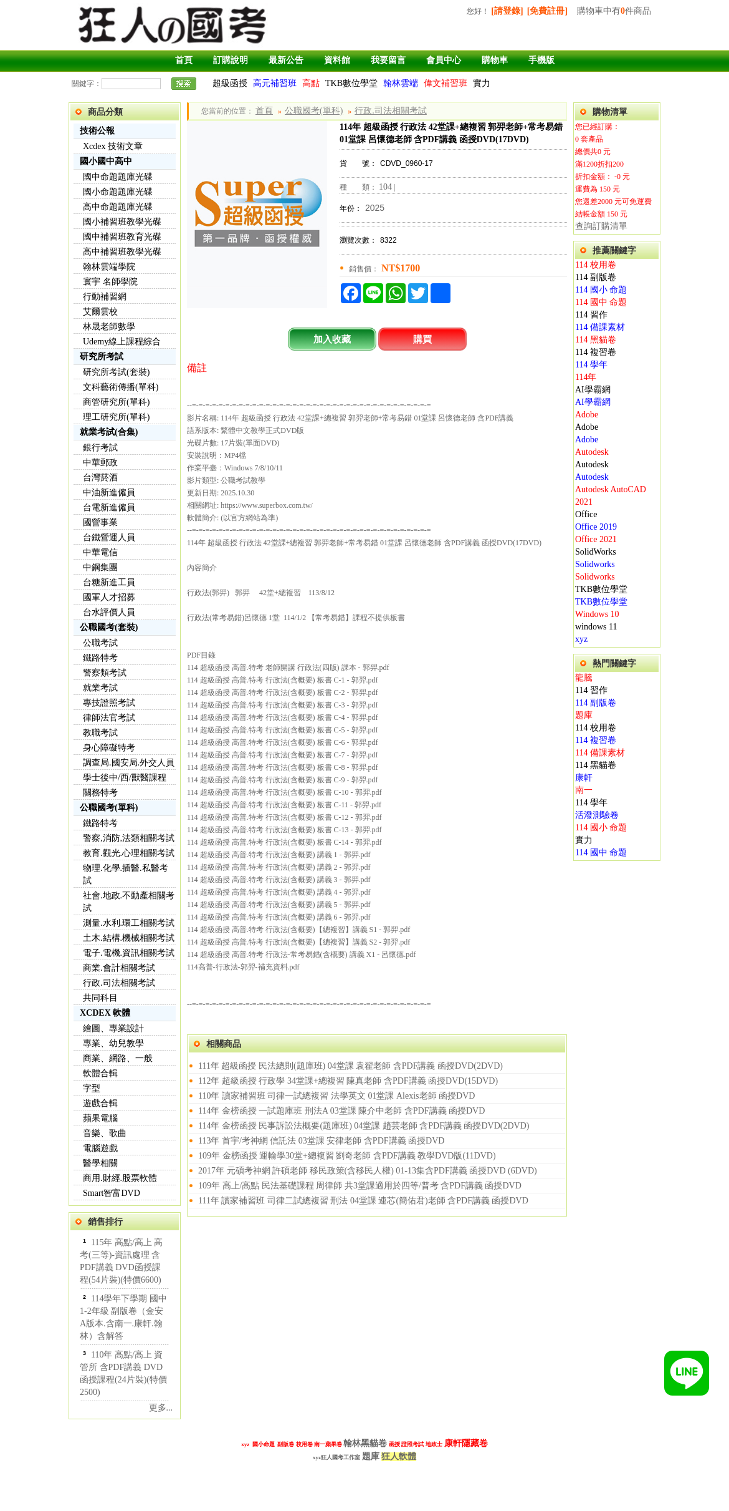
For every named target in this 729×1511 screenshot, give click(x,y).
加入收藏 (332, 339)
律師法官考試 (109, 717)
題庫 (584, 715)
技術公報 (97, 130)
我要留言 (388, 60)
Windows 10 (597, 614)
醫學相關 (100, 1163)
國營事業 (100, 522)
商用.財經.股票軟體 (120, 1178)
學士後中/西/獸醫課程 (124, 777)
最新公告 (286, 60)
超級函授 (229, 83)
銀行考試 (100, 447)
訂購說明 (230, 60)
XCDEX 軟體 (105, 1013)
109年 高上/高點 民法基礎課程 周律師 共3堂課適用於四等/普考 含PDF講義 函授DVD (360, 1185)
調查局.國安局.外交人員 (128, 762)
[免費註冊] (547, 11)
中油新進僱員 (109, 492)
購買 (422, 339)
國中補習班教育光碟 (122, 236)
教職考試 (100, 732)
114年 (585, 377)
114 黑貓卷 (595, 339)
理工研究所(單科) (116, 417)
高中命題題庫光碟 (118, 206)
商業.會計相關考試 (119, 968)
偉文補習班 (445, 83)
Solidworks (595, 564)
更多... (161, 1407)
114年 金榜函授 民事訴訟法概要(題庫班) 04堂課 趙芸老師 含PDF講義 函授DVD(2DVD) (363, 1125)
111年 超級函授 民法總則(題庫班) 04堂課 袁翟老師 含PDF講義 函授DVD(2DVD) (350, 1066)
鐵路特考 (100, 658)
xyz (581, 639)
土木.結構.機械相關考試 (128, 938)
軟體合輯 (100, 1073)
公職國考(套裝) (109, 627)
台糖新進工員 (109, 582)
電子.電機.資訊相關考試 (128, 953)
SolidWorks (595, 551)
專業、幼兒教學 (113, 1043)
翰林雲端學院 (109, 266)
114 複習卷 (595, 352)
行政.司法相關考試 (119, 983)
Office (586, 514)
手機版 (541, 60)
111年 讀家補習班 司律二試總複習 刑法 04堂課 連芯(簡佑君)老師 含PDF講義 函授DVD (363, 1200)
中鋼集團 (100, 567)
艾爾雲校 (100, 311)
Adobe (586, 414)
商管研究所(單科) (116, 402)
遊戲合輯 (100, 1103)
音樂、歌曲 (104, 1133)
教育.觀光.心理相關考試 (128, 853)
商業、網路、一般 (118, 1058)
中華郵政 (100, 462)
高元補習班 (275, 83)
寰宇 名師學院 (110, 281)
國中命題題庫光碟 (118, 177)
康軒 (584, 777)
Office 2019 (596, 527)
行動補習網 (104, 296)
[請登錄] (507, 11)
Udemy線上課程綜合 (122, 341)
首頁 (184, 60)
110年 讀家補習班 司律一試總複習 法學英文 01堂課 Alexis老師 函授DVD (336, 1095)
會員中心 (443, 60)
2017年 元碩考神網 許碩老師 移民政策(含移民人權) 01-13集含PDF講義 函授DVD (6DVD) (367, 1170)
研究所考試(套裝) (116, 372)
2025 (374, 208)
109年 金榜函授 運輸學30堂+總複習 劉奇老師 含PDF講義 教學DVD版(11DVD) (347, 1155)
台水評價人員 (109, 612)
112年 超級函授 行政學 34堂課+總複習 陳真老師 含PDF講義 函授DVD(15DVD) (348, 1081)
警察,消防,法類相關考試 (128, 838)
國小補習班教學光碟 (122, 221)
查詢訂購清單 (601, 226)
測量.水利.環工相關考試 (128, 923)
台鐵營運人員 (109, 537)
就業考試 (100, 687)
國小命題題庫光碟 (118, 192)
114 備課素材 (600, 327)
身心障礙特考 (109, 747)
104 (385, 187)
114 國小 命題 (601, 289)
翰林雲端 (400, 83)
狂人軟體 (398, 1456)
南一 (584, 790)
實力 (481, 83)
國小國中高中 (106, 161)
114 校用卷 (595, 265)
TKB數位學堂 (351, 83)
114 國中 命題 (601, 302)
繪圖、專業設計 (113, 1028)
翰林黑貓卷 (365, 1443)
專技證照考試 (109, 702)
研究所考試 (101, 356)
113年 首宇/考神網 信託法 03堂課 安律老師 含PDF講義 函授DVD (321, 1140)
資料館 (337, 60)
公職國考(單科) (109, 807)
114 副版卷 (595, 277)
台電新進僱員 (109, 507)
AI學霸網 (593, 389)
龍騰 (584, 678)
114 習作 (591, 314)
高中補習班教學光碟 (122, 251)
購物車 (495, 60)
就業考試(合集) (109, 432)
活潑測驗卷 (597, 815)
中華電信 (100, 552)
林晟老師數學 (109, 326)
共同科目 (100, 998)
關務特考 (100, 792)
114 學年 (591, 364)
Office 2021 (596, 539)
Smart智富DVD (111, 1193)
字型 (91, 1088)
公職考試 (100, 643)
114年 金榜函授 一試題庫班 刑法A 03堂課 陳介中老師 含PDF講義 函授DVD (341, 1110)
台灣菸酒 (100, 477)
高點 (311, 83)
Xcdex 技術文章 (113, 146)
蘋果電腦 (100, 1118)
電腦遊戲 (100, 1148)
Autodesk (592, 452)
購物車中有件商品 (614, 11)
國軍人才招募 (109, 597)
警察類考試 (104, 673)
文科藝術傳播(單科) (120, 387)
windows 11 (596, 626)
